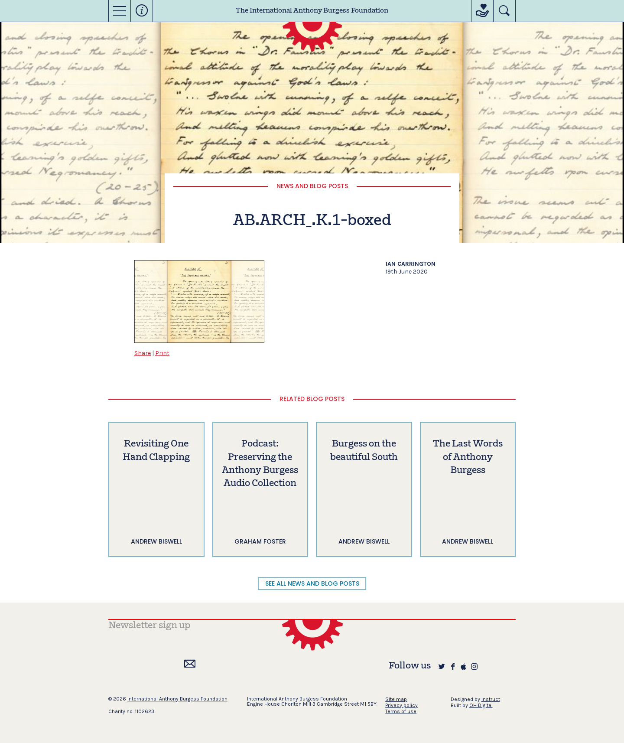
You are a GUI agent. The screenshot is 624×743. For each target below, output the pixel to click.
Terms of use (400, 711)
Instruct (490, 699)
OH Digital (481, 705)
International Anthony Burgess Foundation (177, 699)
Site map (396, 699)
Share (142, 353)
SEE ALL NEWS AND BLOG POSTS (312, 583)
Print (162, 353)
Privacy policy (401, 705)
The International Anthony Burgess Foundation (312, 10)
